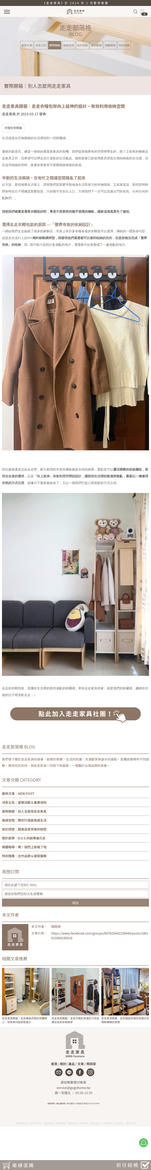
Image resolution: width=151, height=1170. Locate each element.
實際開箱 (54, 45)
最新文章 (26, 45)
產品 (71, 1063)
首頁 (54, 1063)
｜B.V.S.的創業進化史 (24, 838)
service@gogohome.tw (73, 1087)
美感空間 (68, 45)
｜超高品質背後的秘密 (24, 829)
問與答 (91, 1063)
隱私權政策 (61, 1103)
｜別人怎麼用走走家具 (24, 811)
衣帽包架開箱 (13, 128)
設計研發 (82, 45)
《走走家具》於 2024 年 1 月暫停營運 (75, 3)
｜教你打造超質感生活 (24, 820)
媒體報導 (110, 45)
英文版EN (71, 1103)
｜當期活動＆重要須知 (24, 802)
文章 (80, 1063)
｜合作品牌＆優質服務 (24, 855)
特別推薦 (124, 45)
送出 (75, 902)
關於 (63, 1063)
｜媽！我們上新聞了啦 (24, 847)
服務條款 (51, 1103)
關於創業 (96, 45)
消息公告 (40, 45)
